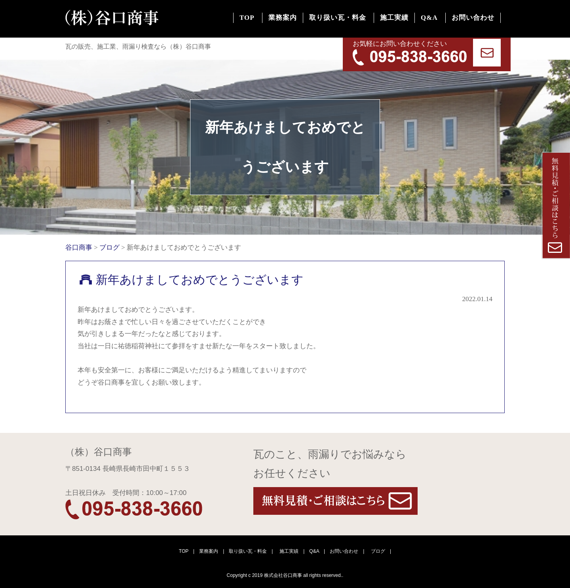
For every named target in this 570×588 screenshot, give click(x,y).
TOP (212, 20)
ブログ (378, 551)
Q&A (419, 20)
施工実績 (378, 20)
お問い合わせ (469, 20)
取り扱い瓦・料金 (315, 20)
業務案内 (254, 20)
